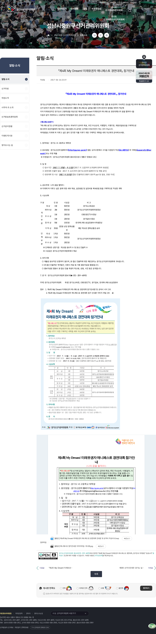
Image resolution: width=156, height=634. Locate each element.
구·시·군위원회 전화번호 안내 (40, 627)
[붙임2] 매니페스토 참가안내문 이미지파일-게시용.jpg (72, 546)
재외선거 (113, 3)
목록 (96, 574)
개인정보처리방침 (5, 613)
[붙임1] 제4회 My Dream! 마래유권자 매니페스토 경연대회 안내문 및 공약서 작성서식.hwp (85, 538)
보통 (102, 588)
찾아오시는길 (38, 613)
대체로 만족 (83, 588)
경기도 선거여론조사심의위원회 (114, 18)
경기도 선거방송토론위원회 (114, 8)
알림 (85, 8)
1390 (23, 627)
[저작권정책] (98, 556)
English (133, 3)
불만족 (121, 588)
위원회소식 (62, 8)
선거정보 (74, 8)
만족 (64, 588)
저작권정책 (18, 613)
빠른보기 (127, 539)
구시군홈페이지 (123, 3)
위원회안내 (96, 8)
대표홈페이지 (103, 3)
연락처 (28, 613)
